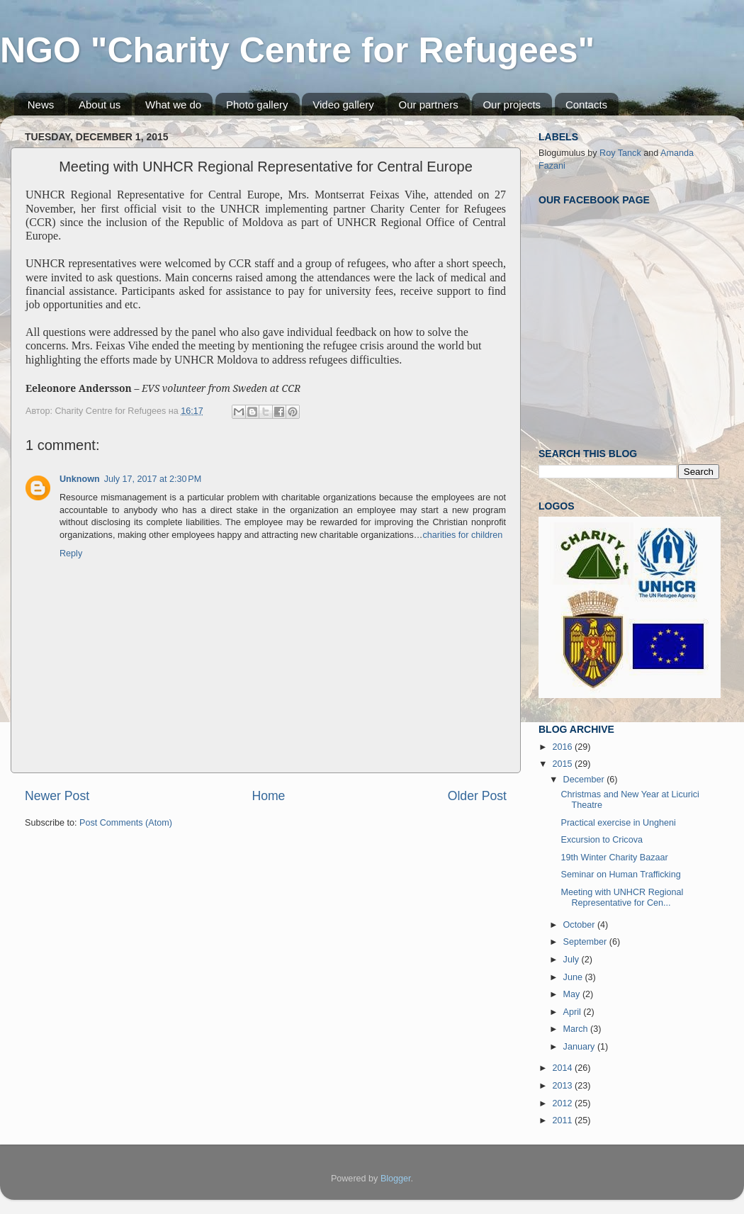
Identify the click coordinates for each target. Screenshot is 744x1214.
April (573, 1012)
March (577, 1029)
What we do (173, 105)
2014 (563, 1068)
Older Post (477, 796)
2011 (563, 1120)
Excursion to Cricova (601, 840)
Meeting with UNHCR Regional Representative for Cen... (621, 897)
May (572, 994)
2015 (563, 764)
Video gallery (342, 105)
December (585, 780)
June (574, 977)
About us (99, 105)
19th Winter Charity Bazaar (613, 857)
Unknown (80, 479)
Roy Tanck (620, 153)
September (586, 942)
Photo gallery (257, 105)
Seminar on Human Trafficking (620, 874)
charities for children (462, 535)
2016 (563, 747)
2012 (563, 1103)
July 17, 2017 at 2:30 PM (153, 479)
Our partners (428, 105)
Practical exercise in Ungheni (617, 823)
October (580, 925)
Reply (71, 553)
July (572, 960)
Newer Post (57, 796)
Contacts (586, 105)
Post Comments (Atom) (125, 823)
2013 (563, 1086)
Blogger (396, 1179)
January (580, 1047)
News (41, 105)
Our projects (512, 105)
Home (268, 796)
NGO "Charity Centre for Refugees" (297, 50)
